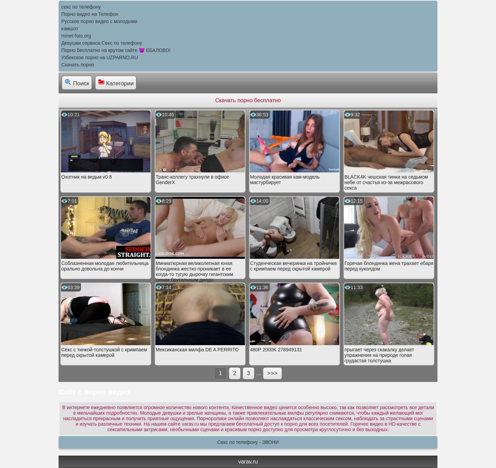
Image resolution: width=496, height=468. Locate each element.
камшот (69, 28)
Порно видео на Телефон (89, 14)
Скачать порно (77, 64)
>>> (272, 373)
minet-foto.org (76, 36)
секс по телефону (81, 7)
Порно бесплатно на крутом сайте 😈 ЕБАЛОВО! (115, 50)
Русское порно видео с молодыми (99, 21)
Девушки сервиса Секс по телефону (101, 43)
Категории (116, 82)
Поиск (76, 82)
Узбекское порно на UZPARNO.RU (99, 57)
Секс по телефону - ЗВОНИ (248, 442)
